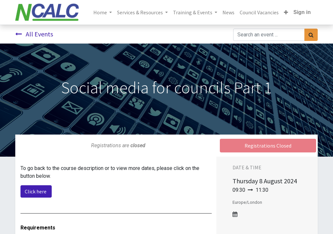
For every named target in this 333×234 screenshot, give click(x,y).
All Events (34, 34)
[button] (286, 12)
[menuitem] (228, 12)
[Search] (311, 35)
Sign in (302, 12)
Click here (36, 191)
